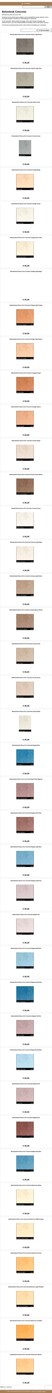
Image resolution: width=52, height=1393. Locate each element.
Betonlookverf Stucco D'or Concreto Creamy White (26, 711)
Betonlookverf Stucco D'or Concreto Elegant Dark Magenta (26, 779)
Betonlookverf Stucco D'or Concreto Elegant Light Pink (26, 880)
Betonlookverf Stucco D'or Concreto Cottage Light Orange (26, 305)
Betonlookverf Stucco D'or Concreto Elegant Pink (26, 1083)
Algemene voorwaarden (36, 1391)
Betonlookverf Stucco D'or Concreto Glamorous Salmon (26, 1354)
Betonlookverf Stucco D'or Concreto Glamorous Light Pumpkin (26, 1287)
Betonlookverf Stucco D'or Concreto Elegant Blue (26, 745)
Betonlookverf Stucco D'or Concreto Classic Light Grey (26, 68)
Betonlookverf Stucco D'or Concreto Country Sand (26, 643)
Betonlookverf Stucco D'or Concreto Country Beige (26, 440)
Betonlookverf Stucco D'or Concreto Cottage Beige (26, 170)
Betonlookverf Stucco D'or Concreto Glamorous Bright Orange (26, 1219)
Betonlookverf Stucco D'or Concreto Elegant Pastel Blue (26, 1050)
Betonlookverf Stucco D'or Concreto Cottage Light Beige (26, 271)
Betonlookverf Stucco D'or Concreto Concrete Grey (26, 136)
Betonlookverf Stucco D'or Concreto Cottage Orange (26, 373)
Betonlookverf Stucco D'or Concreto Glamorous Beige (26, 1185)
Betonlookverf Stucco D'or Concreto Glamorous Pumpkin (26, 1320)
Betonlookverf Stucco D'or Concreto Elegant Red (26, 1117)
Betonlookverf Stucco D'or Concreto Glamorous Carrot (26, 1253)
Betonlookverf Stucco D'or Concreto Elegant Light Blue (26, 847)
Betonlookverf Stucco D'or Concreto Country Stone (26, 677)
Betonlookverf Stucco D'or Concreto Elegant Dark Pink (26, 813)
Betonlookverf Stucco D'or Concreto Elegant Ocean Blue (26, 982)
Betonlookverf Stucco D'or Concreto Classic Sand (26, 102)
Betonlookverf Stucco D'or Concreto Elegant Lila (26, 914)
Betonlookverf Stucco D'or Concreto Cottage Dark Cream (26, 237)
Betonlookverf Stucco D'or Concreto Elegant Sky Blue (26, 1151)
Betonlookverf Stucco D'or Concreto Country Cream (26, 508)
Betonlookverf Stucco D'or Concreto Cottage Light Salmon (26, 339)
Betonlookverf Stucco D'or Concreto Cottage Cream (26, 203)
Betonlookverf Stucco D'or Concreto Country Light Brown (26, 576)
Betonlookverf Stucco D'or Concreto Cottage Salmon (26, 407)
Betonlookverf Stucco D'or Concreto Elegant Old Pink (26, 1016)
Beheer (44, 1391)
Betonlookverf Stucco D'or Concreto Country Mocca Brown (26, 610)
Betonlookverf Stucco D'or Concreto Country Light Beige (26, 542)
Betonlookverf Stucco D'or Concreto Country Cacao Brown (26, 474)
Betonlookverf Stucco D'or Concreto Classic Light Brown (26, 34)
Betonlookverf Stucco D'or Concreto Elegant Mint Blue (26, 948)
